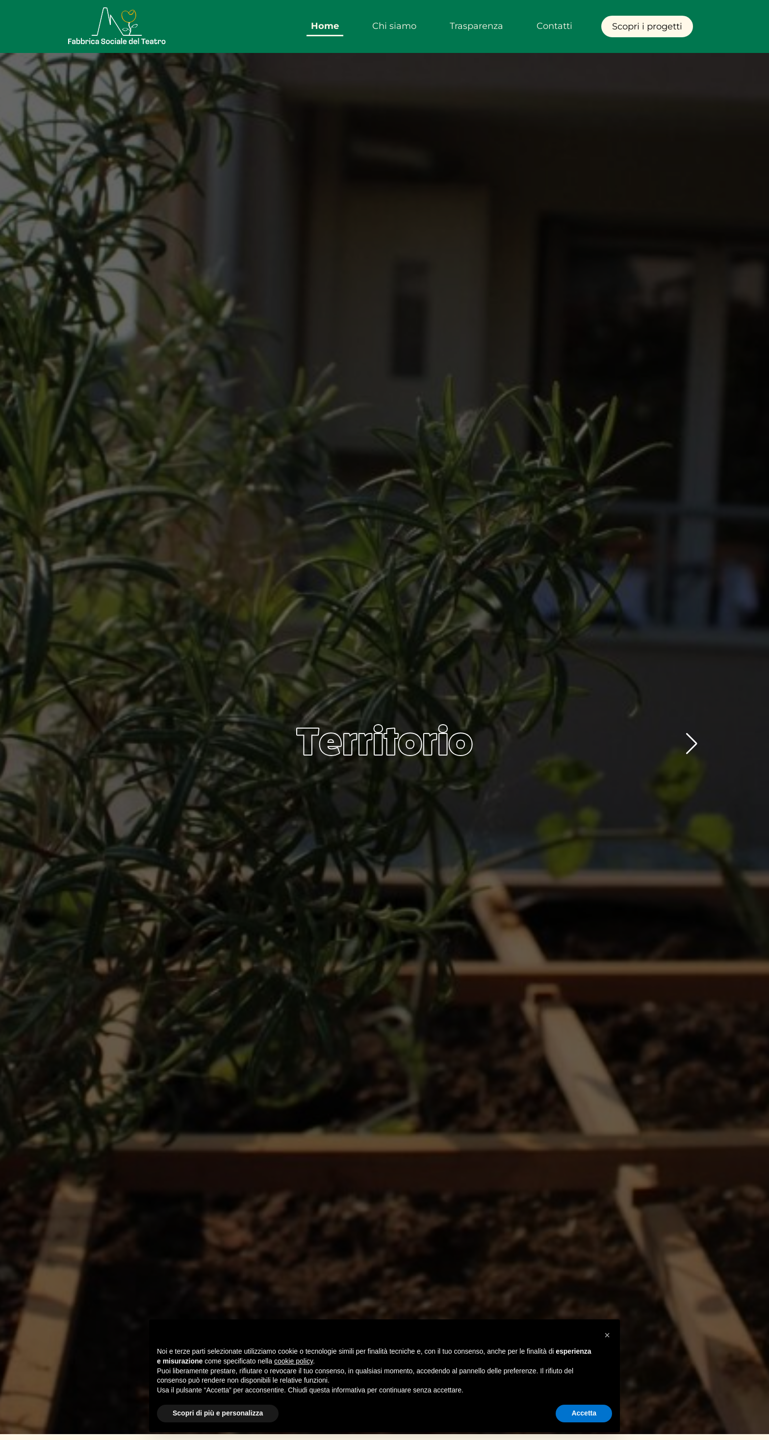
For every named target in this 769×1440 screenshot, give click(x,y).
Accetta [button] (583, 1413)
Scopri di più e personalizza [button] (218, 1413)
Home (325, 26)
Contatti (554, 26)
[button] (691, 744)
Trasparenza (476, 26)
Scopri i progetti (647, 26)
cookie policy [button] (293, 1361)
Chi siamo (394, 26)
